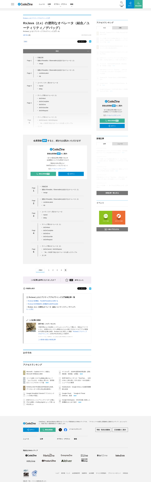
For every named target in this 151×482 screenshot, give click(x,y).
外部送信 (125, 473)
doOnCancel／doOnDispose (52, 249)
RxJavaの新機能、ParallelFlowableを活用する (43, 301)
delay (40, 89)
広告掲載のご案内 (120, 430)
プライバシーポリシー (114, 473)
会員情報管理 (76, 473)
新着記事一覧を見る (112, 193)
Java (25, 41)
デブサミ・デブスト (60, 4)
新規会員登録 (43, 174)
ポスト (81, 41)
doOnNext (42, 98)
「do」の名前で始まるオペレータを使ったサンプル (60, 252)
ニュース (42, 4)
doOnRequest (43, 110)
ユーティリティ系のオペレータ (48, 83)
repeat (41, 86)
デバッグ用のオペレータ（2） (52, 246)
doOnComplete (44, 101)
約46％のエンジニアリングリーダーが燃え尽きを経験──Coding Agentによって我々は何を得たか (40, 402)
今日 (104, 28)
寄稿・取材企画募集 (103, 430)
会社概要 (91, 473)
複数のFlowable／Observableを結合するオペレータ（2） (56, 70)
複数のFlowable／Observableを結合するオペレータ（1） (56, 60)
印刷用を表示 (29, 288)
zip (40, 76)
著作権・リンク (65, 473)
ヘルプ (57, 473)
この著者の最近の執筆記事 (47, 339)
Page (29, 60)
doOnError (42, 104)
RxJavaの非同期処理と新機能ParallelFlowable (43, 304)
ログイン (71, 174)
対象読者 (40, 57)
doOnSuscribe (43, 107)
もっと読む (30, 309)
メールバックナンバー (57, 169)
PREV (39, 270)
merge (41, 63)
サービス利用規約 (101, 473)
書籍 (71, 4)
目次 (72, 51)
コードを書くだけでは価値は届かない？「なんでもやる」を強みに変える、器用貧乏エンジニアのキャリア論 (40, 380)
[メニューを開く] (12, 4)
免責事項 (84, 473)
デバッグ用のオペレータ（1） (47, 95)
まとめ (44, 255)
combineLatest (44, 73)
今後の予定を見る (112, 229)
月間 (120, 28)
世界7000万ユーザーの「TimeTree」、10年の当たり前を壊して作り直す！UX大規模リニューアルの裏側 (76, 380)
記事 (49, 4)
